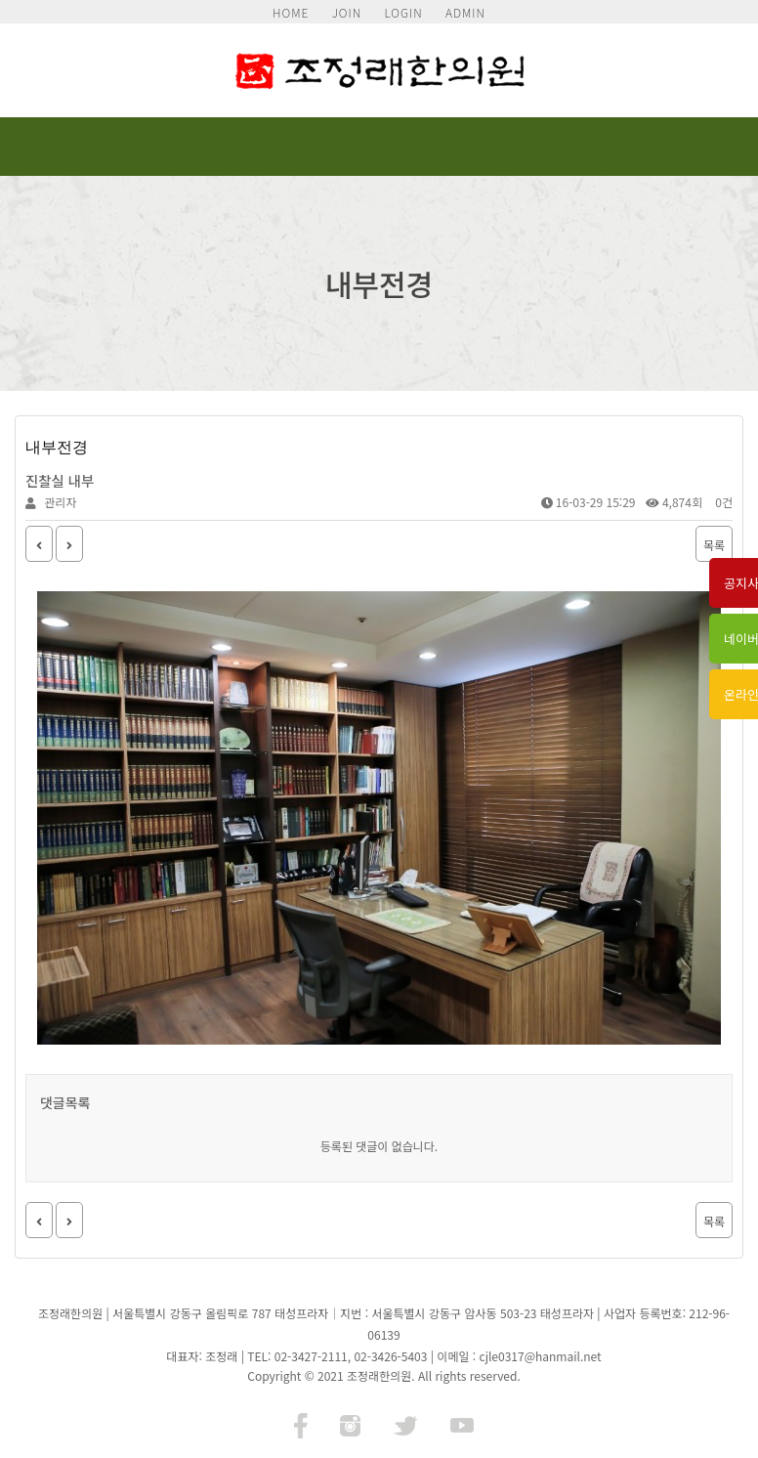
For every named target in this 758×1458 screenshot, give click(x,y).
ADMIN (465, 12)
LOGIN (403, 12)
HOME (291, 12)
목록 (714, 544)
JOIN (346, 12)
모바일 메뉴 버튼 (707, 146)
